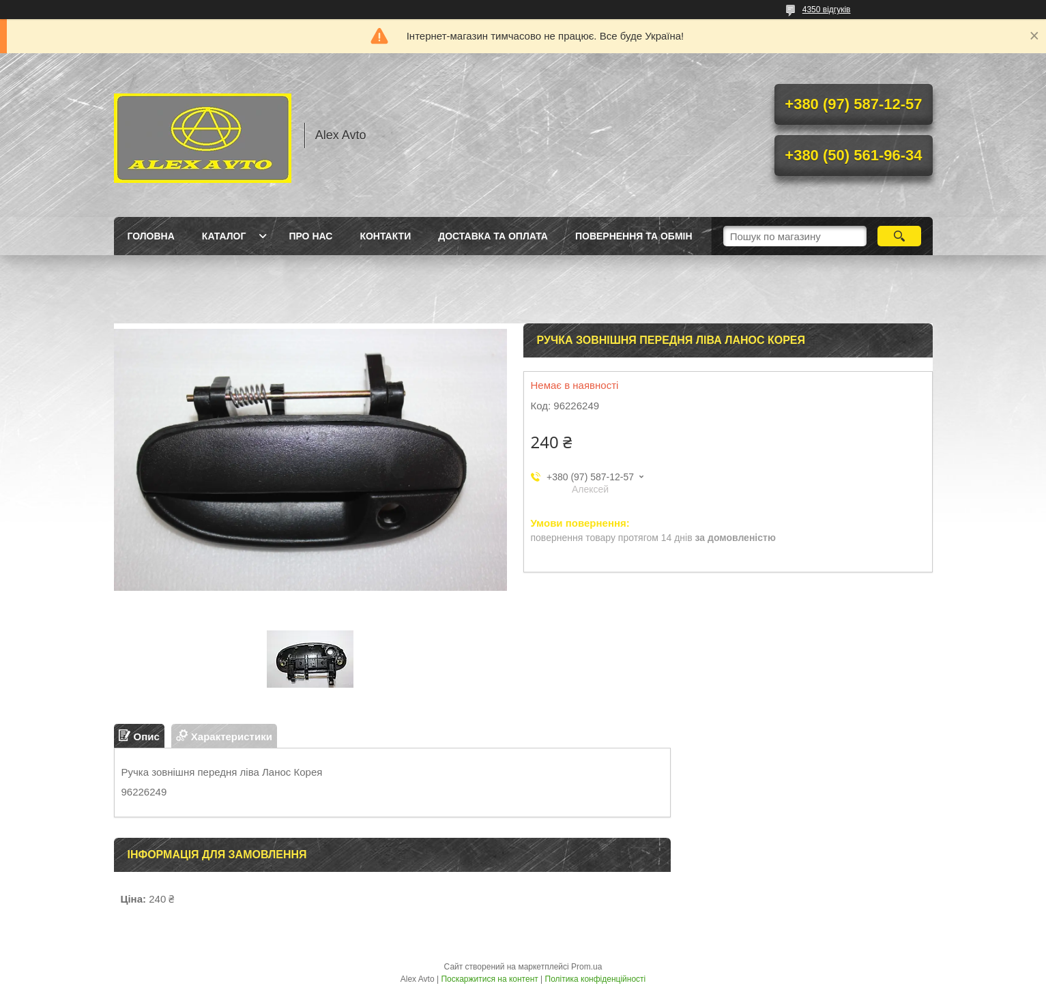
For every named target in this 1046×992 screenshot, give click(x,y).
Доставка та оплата (493, 236)
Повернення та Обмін (634, 236)
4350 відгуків (826, 9)
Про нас (310, 236)
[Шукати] (899, 236)
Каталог (224, 236)
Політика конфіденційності (595, 979)
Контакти (385, 236)
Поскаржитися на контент (489, 979)
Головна (151, 236)
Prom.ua (586, 967)
